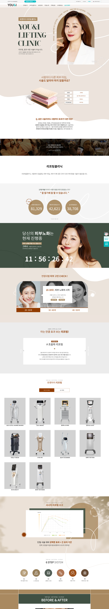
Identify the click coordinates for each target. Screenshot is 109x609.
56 (42, 258)
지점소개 (47, 5)
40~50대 (76, 310)
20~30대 (28, 310)
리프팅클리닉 (33, 5)
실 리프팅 (62, 390)
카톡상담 (53, 5)
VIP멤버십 (60, 5)
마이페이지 (78, 1)
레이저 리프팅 (47, 390)
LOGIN (84, 1)
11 (29, 258)
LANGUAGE (96, 1)
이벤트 (89, 1)
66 (69, 258)
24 (56, 258)
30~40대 (52, 310)
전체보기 (25, 5)
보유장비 (40, 5)
